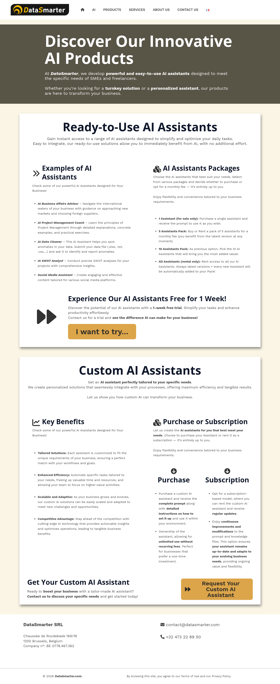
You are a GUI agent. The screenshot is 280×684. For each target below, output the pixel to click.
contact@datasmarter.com (193, 624)
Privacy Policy (221, 676)
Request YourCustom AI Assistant (212, 589)
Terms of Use (190, 676)
